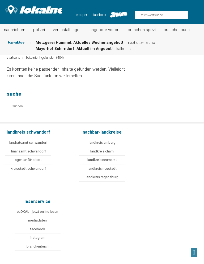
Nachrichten (14, 29)
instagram (37, 238)
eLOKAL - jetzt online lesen (37, 212)
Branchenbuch (177, 29)
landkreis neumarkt (102, 160)
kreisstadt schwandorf (28, 169)
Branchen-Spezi (142, 29)
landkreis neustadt (102, 169)
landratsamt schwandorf (28, 142)
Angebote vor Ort (105, 29)
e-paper (81, 15)
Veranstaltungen (67, 29)
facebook (99, 15)
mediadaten (37, 220)
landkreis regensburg (102, 177)
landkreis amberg (102, 142)
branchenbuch (38, 246)
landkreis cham (102, 151)
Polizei (39, 29)
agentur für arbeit (28, 160)
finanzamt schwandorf (28, 151)
